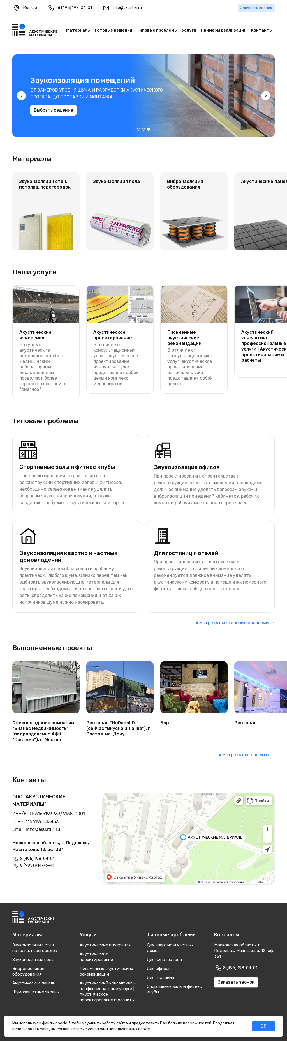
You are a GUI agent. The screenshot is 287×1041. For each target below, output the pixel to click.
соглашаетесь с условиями (82, 1029)
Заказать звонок (256, 8)
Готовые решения (113, 30)
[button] (138, 129)
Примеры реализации (223, 30)
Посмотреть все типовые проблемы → (233, 622)
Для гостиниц (160, 977)
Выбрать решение (53, 118)
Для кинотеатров (164, 959)
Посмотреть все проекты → (244, 754)
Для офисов (159, 968)
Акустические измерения (105, 945)
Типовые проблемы (157, 30)
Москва (25, 7)
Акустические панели (33, 983)
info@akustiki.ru (122, 7)
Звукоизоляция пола (33, 959)
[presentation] (21, 95)
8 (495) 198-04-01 (70, 7)
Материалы (78, 30)
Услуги (189, 30)
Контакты (261, 30)
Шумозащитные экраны (35, 992)
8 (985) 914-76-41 (37, 865)
